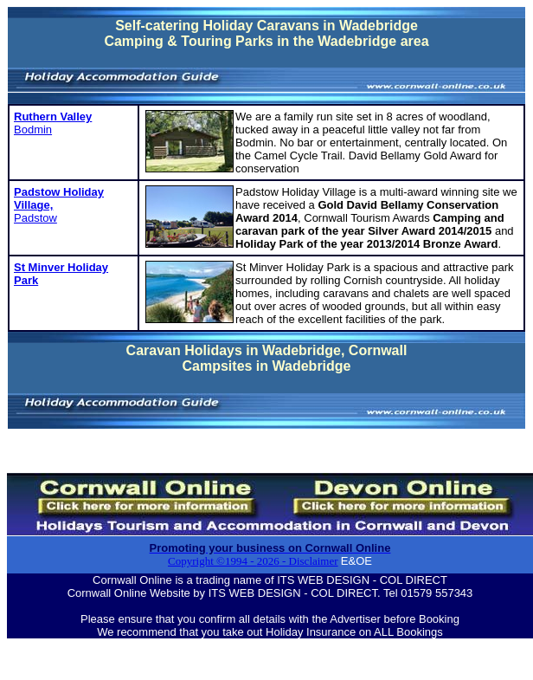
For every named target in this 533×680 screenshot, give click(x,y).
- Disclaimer (308, 560)
